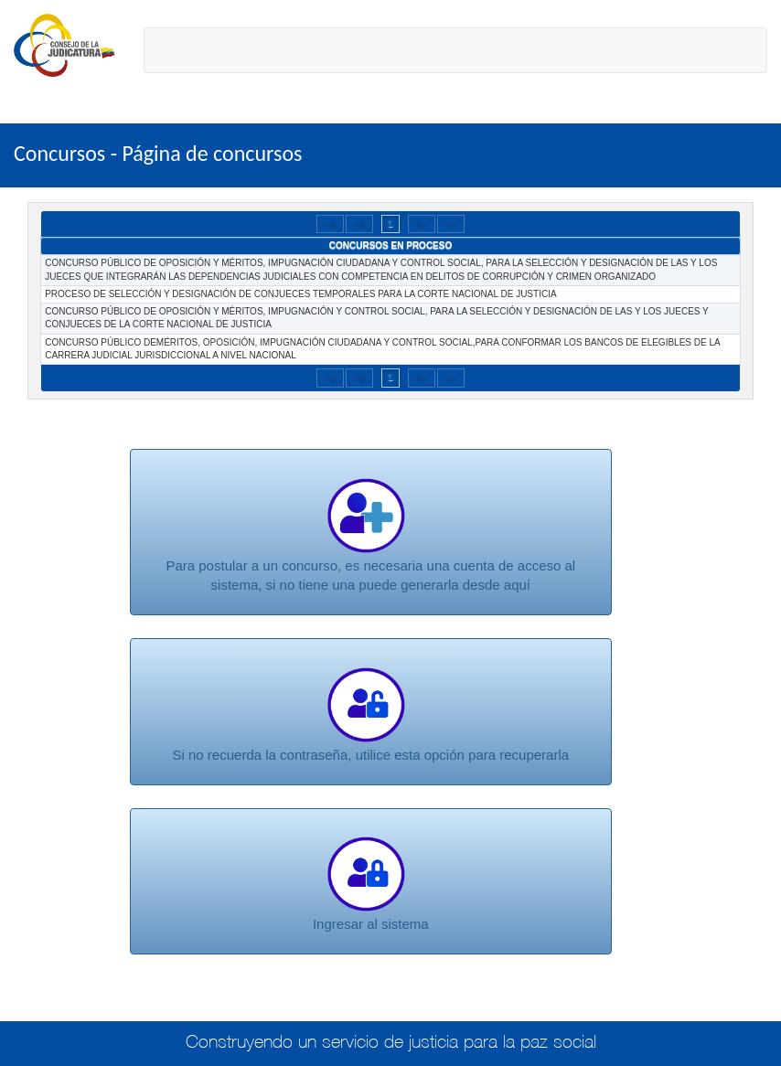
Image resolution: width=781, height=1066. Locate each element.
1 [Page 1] (390, 224)
